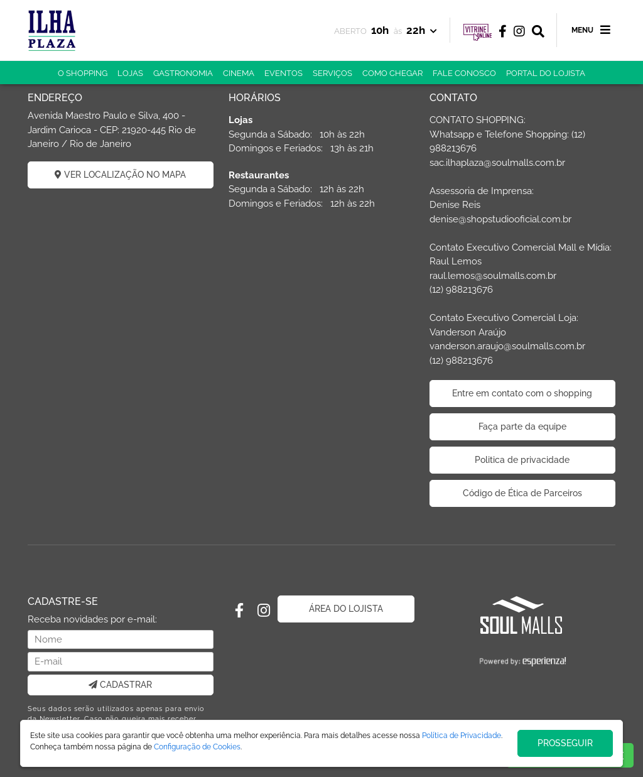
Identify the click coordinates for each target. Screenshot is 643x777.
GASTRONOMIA (183, 73)
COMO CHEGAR (392, 73)
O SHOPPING (82, 73)
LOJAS (130, 73)
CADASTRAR (120, 685)
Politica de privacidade (522, 460)
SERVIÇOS (332, 73)
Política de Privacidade (461, 735)
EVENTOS (283, 73)
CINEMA (238, 73)
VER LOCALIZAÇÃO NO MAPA (120, 175)
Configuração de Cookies (197, 746)
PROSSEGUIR (565, 743)
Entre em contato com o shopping (522, 393)
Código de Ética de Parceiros (522, 493)
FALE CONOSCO (464, 73)
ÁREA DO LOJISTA (346, 609)
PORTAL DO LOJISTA (545, 73)
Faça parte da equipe (522, 426)
